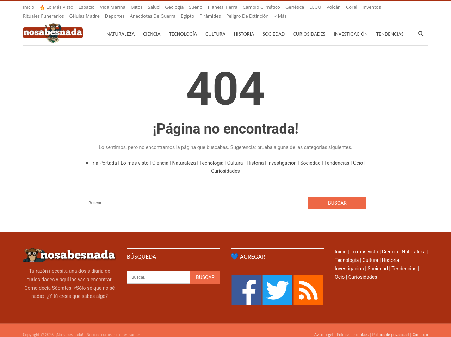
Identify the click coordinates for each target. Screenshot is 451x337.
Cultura (215, 25)
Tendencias (336, 154)
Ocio (358, 154)
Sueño (195, 7)
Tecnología (183, 25)
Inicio (28, 7)
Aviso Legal (323, 326)
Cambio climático (261, 7)
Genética (294, 7)
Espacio (87, 7)
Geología (174, 7)
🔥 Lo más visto (56, 7)
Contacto (420, 326)
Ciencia (151, 25)
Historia (244, 25)
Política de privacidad (390, 326)
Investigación (350, 25)
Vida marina (112, 7)
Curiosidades (309, 25)
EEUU (315, 7)
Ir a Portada (102, 154)
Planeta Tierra (222, 7)
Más (369, 7)
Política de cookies (352, 326)
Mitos (137, 7)
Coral (351, 7)
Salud (154, 7)
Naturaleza (120, 25)
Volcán (334, 7)
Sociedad (273, 25)
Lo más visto (134, 154)
